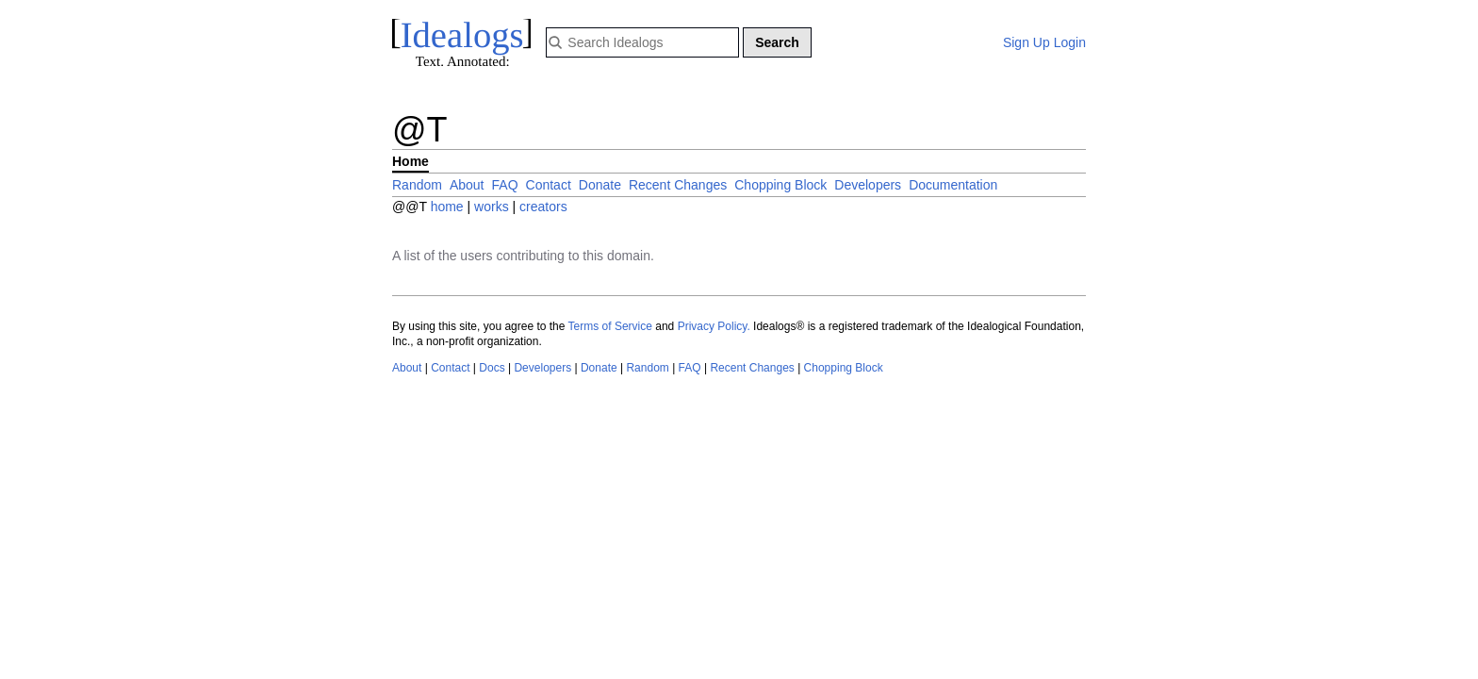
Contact (548, 184)
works (493, 206)
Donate (600, 184)
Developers (867, 184)
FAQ (505, 184)
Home (410, 161)
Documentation (953, 184)
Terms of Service (610, 326)
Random (417, 184)
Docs (491, 367)
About (467, 184)
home (447, 206)
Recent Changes (678, 184)
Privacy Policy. (714, 326)
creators (543, 206)
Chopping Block (780, 184)
